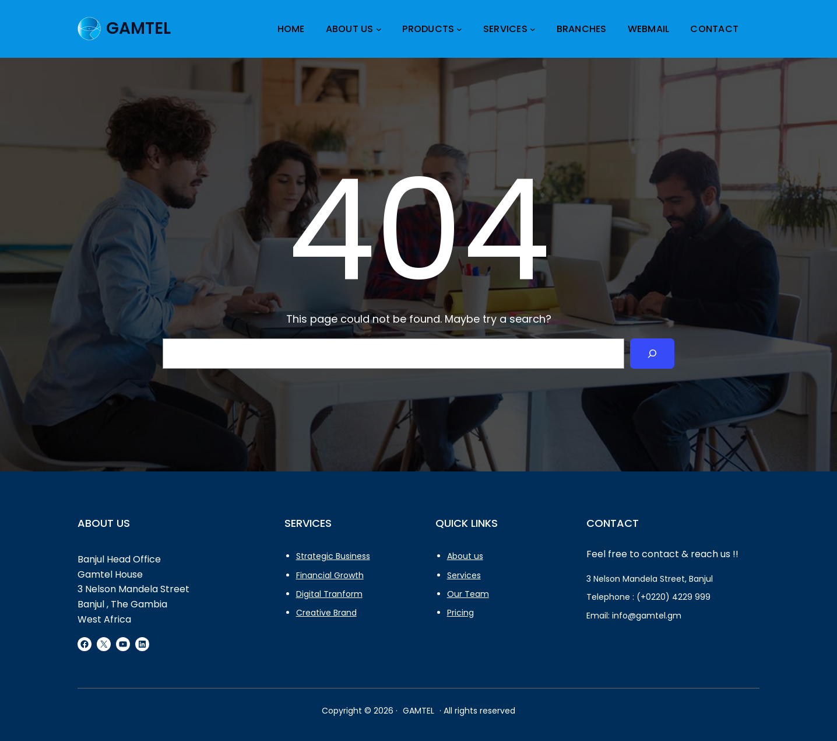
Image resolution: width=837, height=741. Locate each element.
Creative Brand (326, 612)
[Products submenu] (459, 29)
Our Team (468, 594)
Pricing (460, 612)
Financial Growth (330, 575)
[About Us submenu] (379, 29)
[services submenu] (533, 29)
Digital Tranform (329, 594)
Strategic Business (333, 556)
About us (465, 556)
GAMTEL (138, 28)
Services (464, 575)
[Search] (652, 353)
